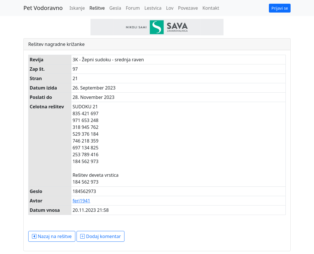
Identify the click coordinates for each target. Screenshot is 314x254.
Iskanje (77, 8)
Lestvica (153, 8)
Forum (133, 8)
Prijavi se (279, 8)
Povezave (188, 8)
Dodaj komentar (100, 236)
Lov (170, 8)
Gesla (115, 8)
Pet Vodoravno (43, 8)
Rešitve (97, 8)
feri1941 (81, 201)
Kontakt (210, 8)
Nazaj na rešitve (52, 236)
